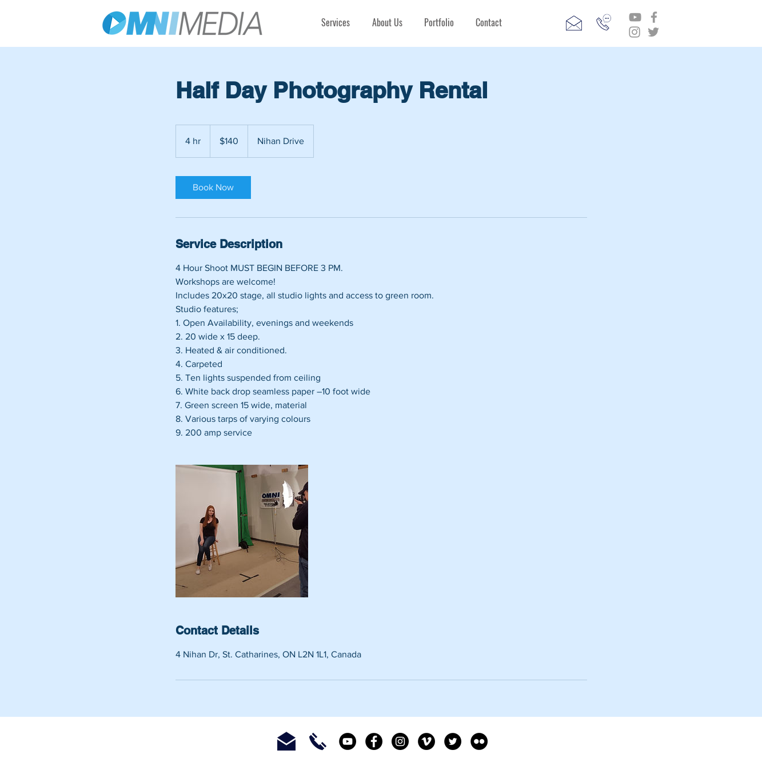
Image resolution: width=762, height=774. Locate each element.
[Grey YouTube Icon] (635, 17)
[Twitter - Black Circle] (452, 741)
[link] (213, 187)
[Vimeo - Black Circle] (426, 741)
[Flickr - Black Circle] (479, 741)
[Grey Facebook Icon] (654, 17)
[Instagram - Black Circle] (400, 741)
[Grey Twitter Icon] (653, 32)
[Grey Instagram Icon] (634, 32)
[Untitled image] (241, 531)
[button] (335, 22)
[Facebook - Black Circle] (373, 741)
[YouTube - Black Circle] (347, 741)
